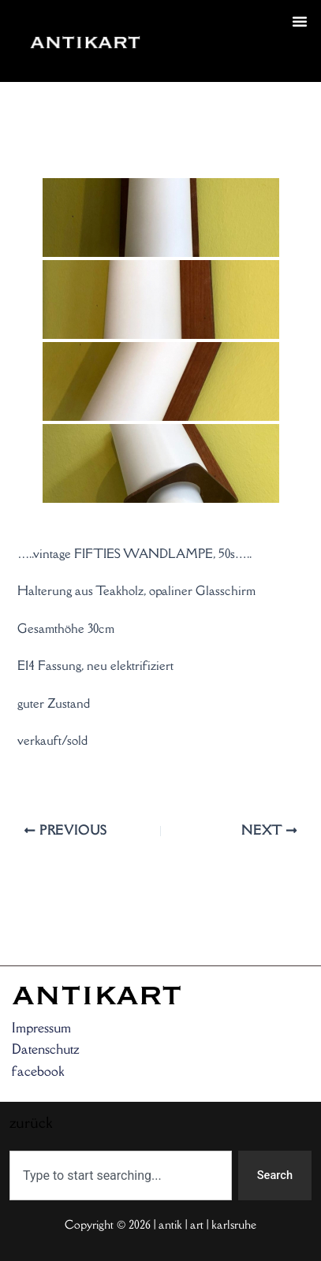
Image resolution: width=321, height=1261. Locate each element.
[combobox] (120, 1175)
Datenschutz (46, 1049)
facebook (38, 1071)
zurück (182, 59)
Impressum (41, 1027)
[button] (300, 21)
